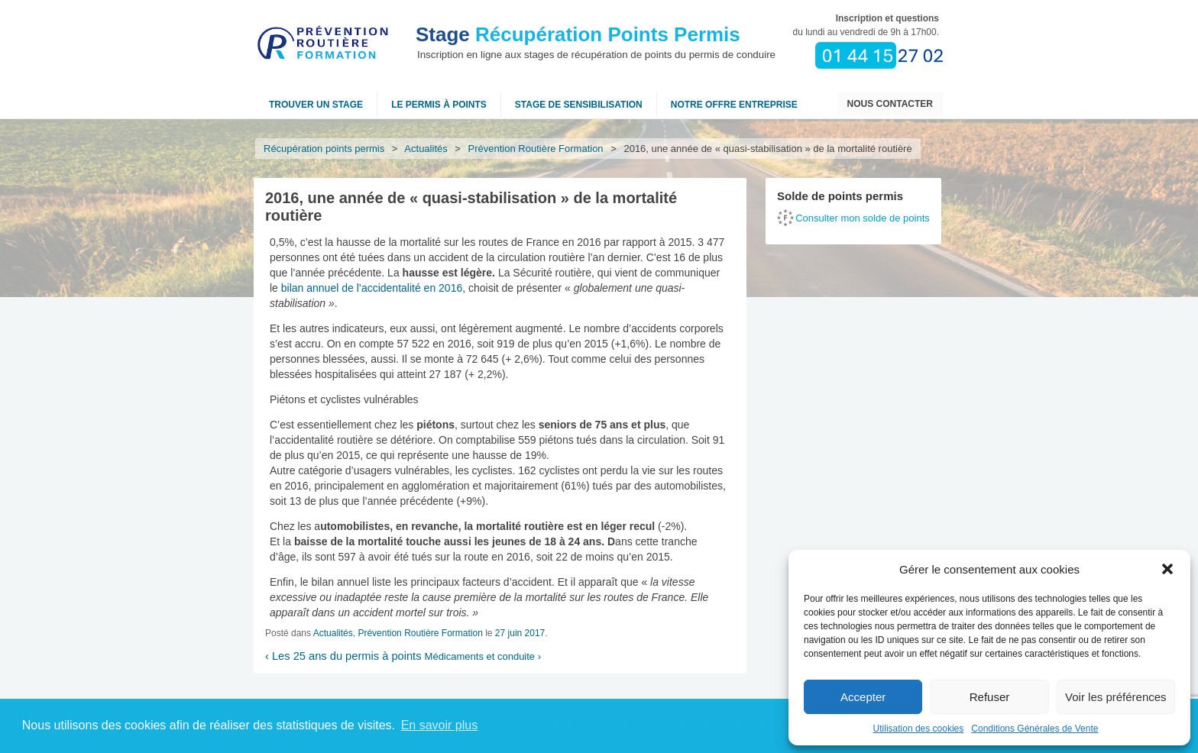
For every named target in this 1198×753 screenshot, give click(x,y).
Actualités (426, 148)
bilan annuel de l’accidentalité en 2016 (371, 288)
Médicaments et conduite (483, 656)
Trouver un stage (316, 104)
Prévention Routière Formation (536, 148)
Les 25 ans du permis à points (343, 656)
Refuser (990, 696)
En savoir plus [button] (439, 725)
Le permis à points (439, 104)
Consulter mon (862, 218)
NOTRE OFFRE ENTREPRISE (734, 104)
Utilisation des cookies (918, 728)
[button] (1167, 569)
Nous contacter (890, 104)
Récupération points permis (324, 148)
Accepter (863, 696)
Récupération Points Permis (578, 34)
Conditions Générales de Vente (1034, 728)
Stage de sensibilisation (579, 104)
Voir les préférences (1116, 696)
